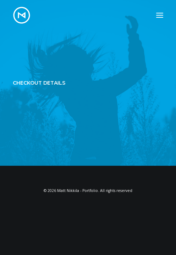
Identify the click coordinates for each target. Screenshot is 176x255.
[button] (159, 15)
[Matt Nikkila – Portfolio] (22, 15)
